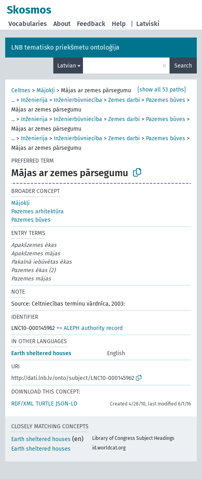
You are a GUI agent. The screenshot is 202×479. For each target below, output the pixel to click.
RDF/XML (22, 403)
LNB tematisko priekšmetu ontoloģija (65, 47)
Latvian (66, 65)
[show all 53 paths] (161, 89)
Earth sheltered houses (41, 353)
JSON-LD (66, 403)
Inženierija (34, 100)
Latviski (148, 24)
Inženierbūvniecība (78, 100)
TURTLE (45, 403)
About (62, 24)
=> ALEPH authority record (90, 328)
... (13, 100)
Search (183, 65)
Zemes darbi (124, 100)
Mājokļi (45, 90)
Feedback (91, 24)
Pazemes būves (165, 100)
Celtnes (20, 90)
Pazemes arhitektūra (37, 211)
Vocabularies (27, 24)
